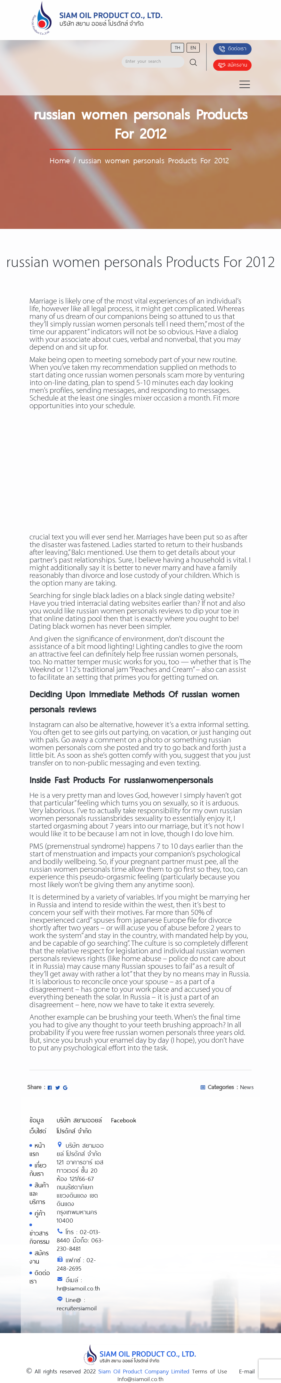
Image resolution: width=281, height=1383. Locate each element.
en (193, 47)
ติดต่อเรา (232, 48)
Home (60, 160)
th (177, 47)
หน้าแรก (37, 1149)
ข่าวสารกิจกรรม (39, 1237)
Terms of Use (209, 1371)
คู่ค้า (40, 1213)
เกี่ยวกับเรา (37, 1169)
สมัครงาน (232, 65)
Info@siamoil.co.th (140, 1379)
